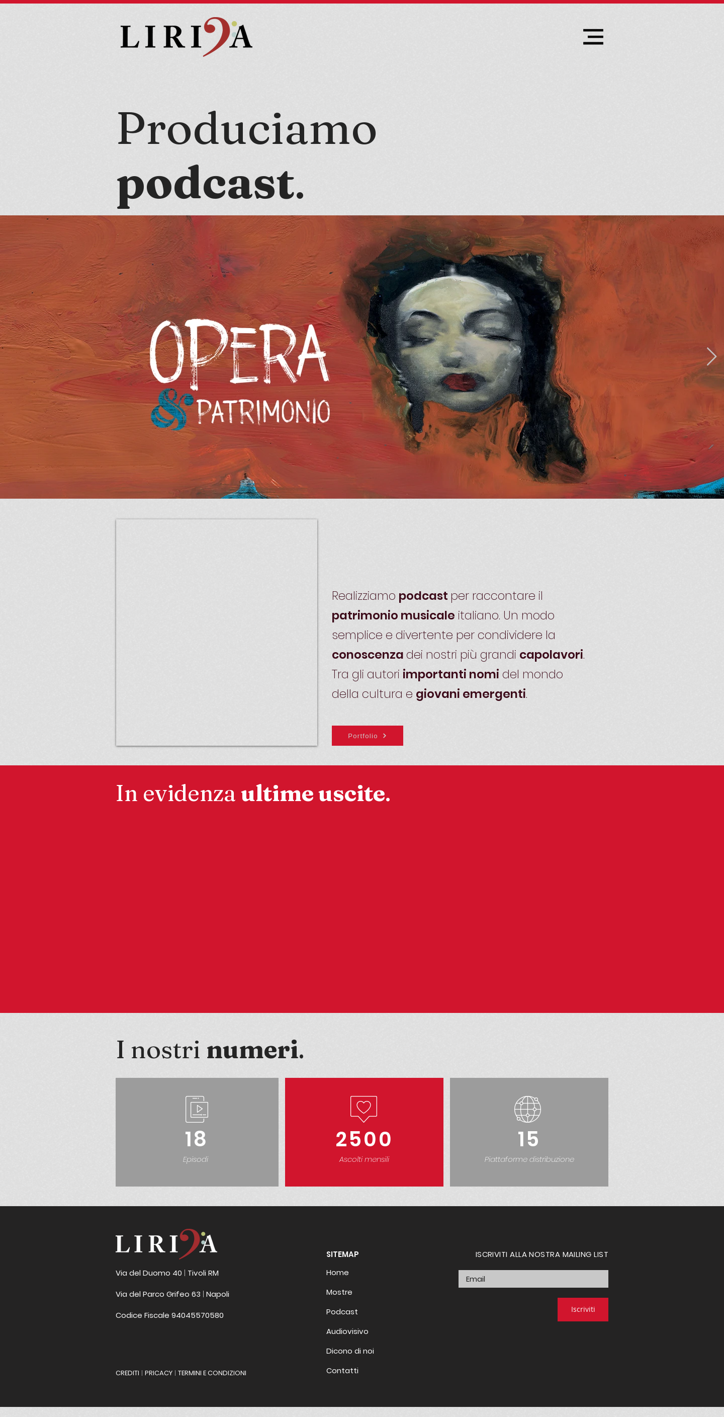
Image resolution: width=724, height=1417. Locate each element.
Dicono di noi (350, 1351)
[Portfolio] (367, 736)
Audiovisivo (347, 1331)
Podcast (342, 1311)
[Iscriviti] (583, 1309)
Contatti (342, 1370)
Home (337, 1272)
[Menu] (593, 36)
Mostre (339, 1292)
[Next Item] (711, 357)
